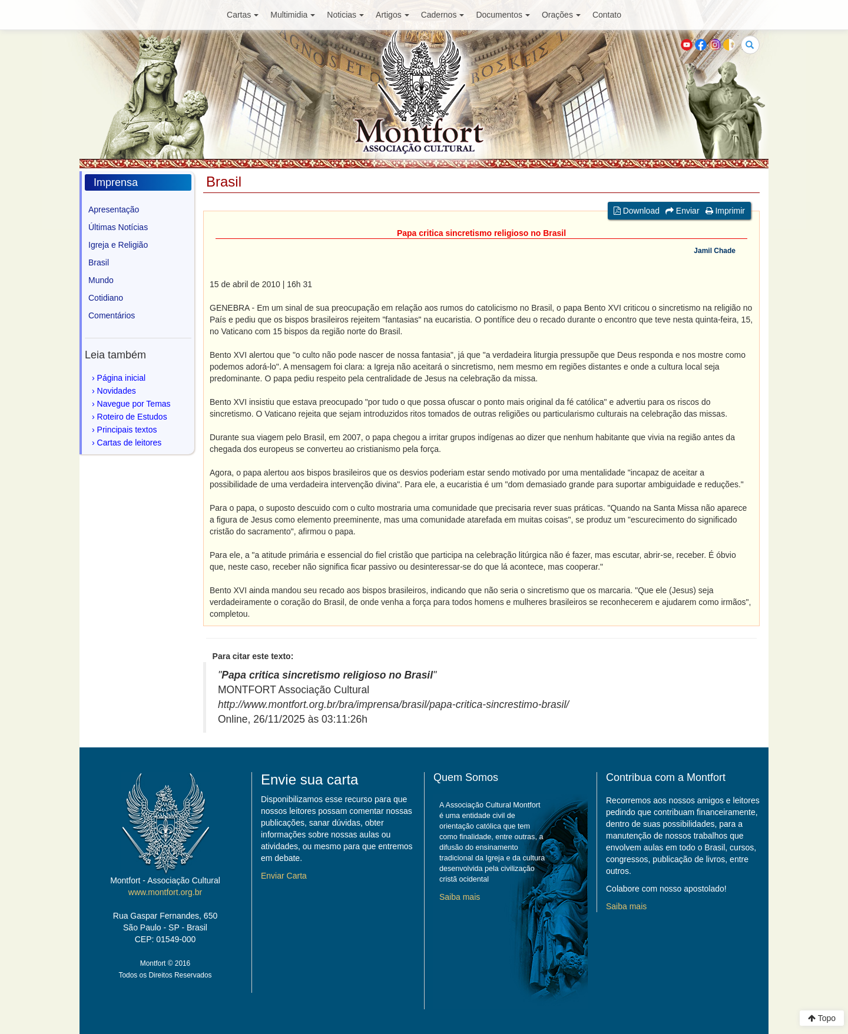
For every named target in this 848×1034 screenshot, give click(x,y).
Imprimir (725, 210)
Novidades (116, 390)
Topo (822, 1018)
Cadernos (443, 14)
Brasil (98, 262)
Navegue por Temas (134, 403)
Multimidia (292, 14)
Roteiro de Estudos (132, 416)
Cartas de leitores (129, 442)
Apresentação (113, 209)
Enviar (682, 210)
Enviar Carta (284, 875)
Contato (606, 14)
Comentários (111, 315)
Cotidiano (105, 297)
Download (637, 210)
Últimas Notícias (118, 227)
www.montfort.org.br (165, 892)
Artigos (392, 14)
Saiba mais (459, 897)
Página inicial (121, 378)
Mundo (101, 280)
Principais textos (127, 429)
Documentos (503, 14)
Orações (561, 14)
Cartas (243, 14)
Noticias (345, 14)
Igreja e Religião (118, 245)
